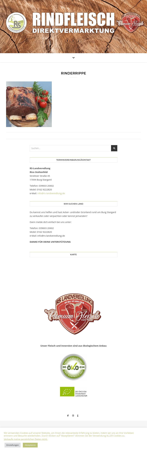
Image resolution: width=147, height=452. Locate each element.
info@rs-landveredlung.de (51, 193)
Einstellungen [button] (12, 445)
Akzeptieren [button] (30, 445)
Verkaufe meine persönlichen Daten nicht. (26, 439)
